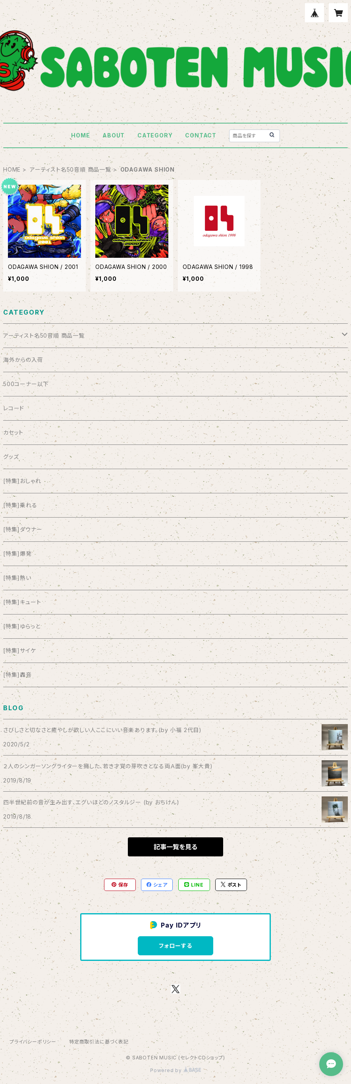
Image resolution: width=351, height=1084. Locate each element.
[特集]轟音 (17, 674)
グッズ (11, 456)
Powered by (175, 1070)
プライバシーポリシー (33, 1042)
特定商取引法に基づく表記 (99, 1042)
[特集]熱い (17, 577)
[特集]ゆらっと (21, 626)
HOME (80, 135)
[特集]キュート (22, 602)
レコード (13, 408)
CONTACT (200, 135)
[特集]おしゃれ (22, 480)
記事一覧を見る (175, 847)
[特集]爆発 (17, 553)
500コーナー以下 (26, 384)
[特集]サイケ (19, 650)
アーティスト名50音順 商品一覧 (70, 169)
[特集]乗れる (20, 505)
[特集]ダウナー (22, 529)
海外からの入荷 (23, 359)
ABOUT (113, 135)
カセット (13, 432)
